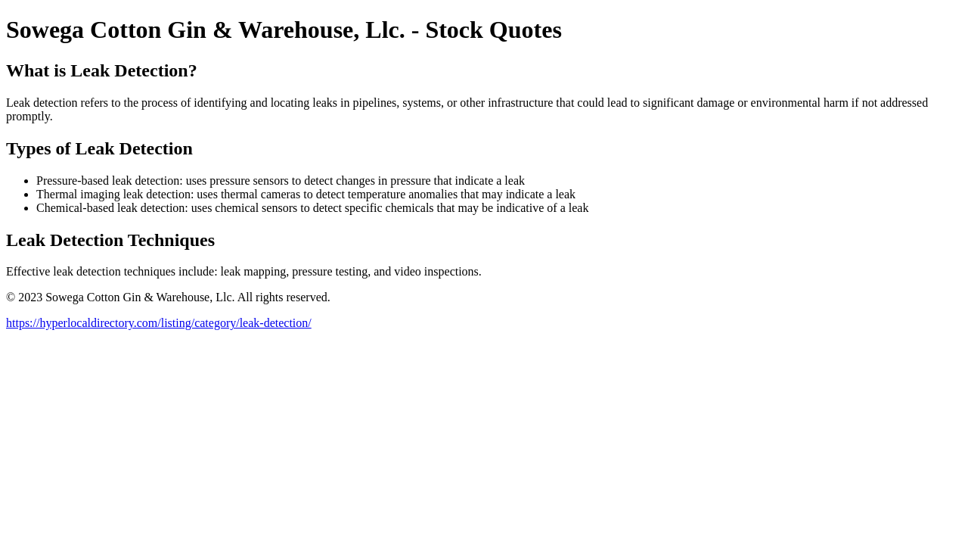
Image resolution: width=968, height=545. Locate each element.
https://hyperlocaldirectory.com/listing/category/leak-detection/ (159, 322)
